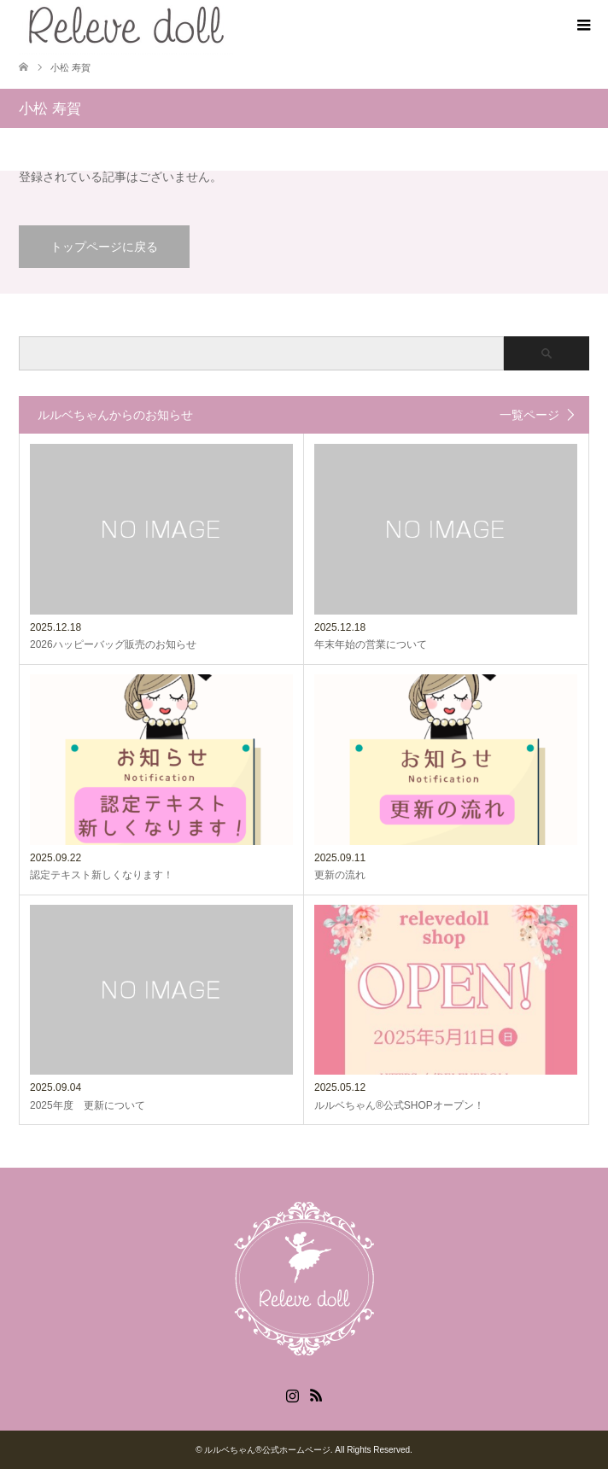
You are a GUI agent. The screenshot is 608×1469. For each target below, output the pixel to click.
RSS (316, 1393)
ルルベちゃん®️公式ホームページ (267, 1449)
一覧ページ (529, 415)
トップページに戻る (104, 247)
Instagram (292, 1393)
